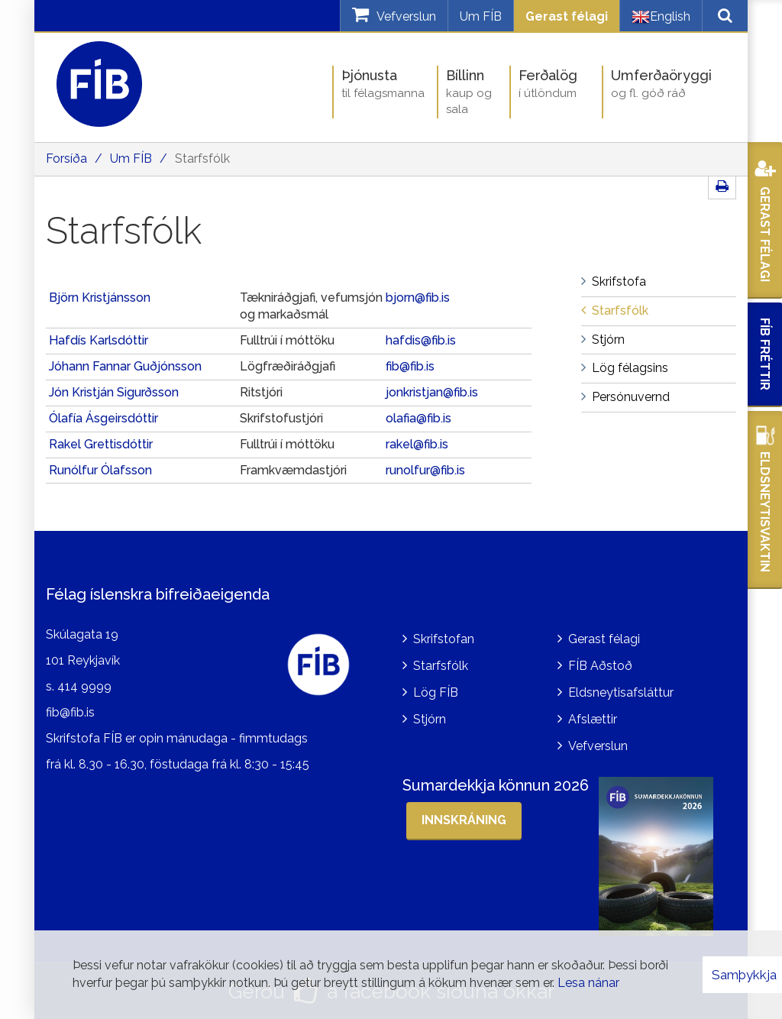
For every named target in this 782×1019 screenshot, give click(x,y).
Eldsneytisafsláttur (621, 692)
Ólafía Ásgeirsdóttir (103, 418)
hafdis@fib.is (421, 340)
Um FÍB (481, 16)
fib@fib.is (410, 366)
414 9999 (84, 686)
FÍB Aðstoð (600, 665)
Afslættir (592, 719)
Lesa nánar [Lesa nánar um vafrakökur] (588, 982)
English (661, 16)
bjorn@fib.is (418, 297)
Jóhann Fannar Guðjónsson (125, 366)
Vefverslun (598, 746)
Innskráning (464, 820)
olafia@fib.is (418, 418)
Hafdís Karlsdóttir (98, 340)
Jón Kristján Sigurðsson (114, 392)
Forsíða (66, 158)
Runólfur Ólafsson (100, 470)
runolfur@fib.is (425, 470)
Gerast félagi (566, 16)
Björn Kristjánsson (99, 297)
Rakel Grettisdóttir (102, 444)
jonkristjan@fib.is (432, 392)
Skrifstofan (443, 639)
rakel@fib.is (417, 444)
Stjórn (429, 719)
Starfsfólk (202, 158)
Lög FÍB (435, 692)
